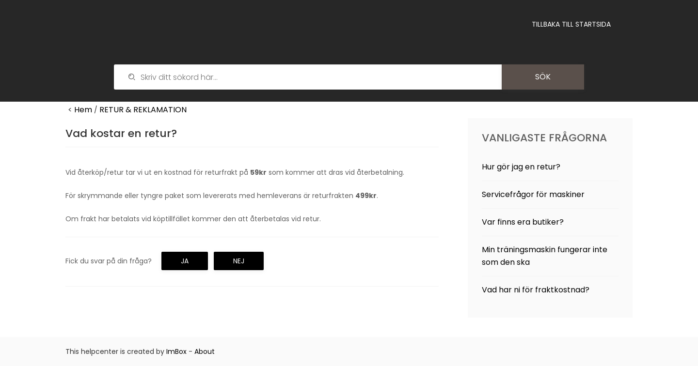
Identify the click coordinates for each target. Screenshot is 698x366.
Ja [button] (185, 261)
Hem (83, 109)
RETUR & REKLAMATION (143, 109)
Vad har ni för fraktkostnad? (535, 289)
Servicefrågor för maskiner (533, 194)
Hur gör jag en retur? (521, 166)
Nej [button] (238, 261)
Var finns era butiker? (523, 222)
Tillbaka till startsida (571, 24)
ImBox (176, 351)
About (204, 351)
